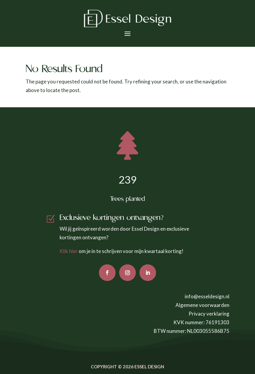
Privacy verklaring (209, 314)
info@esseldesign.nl (207, 296)
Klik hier (69, 251)
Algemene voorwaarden (202, 305)
